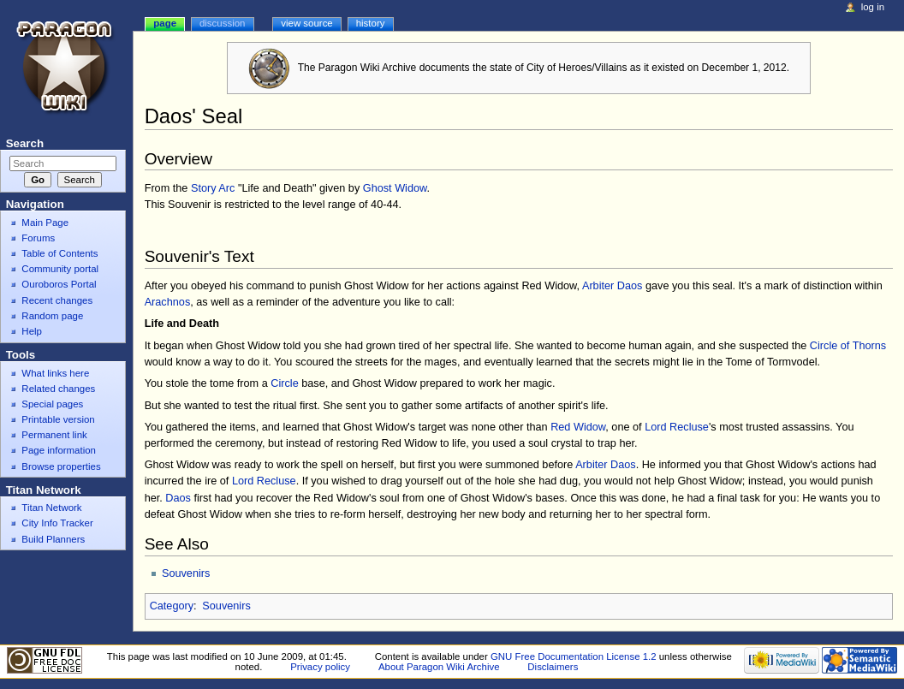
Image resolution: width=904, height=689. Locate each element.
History (370, 23)
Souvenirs (186, 573)
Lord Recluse (677, 427)
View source (306, 23)
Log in (872, 7)
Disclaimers (552, 667)
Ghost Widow (395, 188)
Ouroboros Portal (58, 284)
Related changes (58, 388)
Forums (38, 238)
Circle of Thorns (848, 346)
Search (25, 143)
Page (164, 23)
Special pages (52, 404)
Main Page (44, 222)
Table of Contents (59, 253)
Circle (284, 383)
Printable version (57, 419)
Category (171, 606)
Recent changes (56, 300)
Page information (58, 450)
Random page (52, 316)
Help (31, 331)
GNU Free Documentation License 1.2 (574, 656)
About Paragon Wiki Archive (439, 667)
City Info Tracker (56, 523)
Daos (178, 498)
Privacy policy (320, 667)
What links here (55, 373)
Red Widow (577, 427)
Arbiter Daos (612, 286)
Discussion (222, 23)
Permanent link (53, 435)
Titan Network (51, 507)
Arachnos (168, 302)
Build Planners (53, 539)
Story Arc (213, 188)
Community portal (59, 269)
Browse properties (60, 466)
